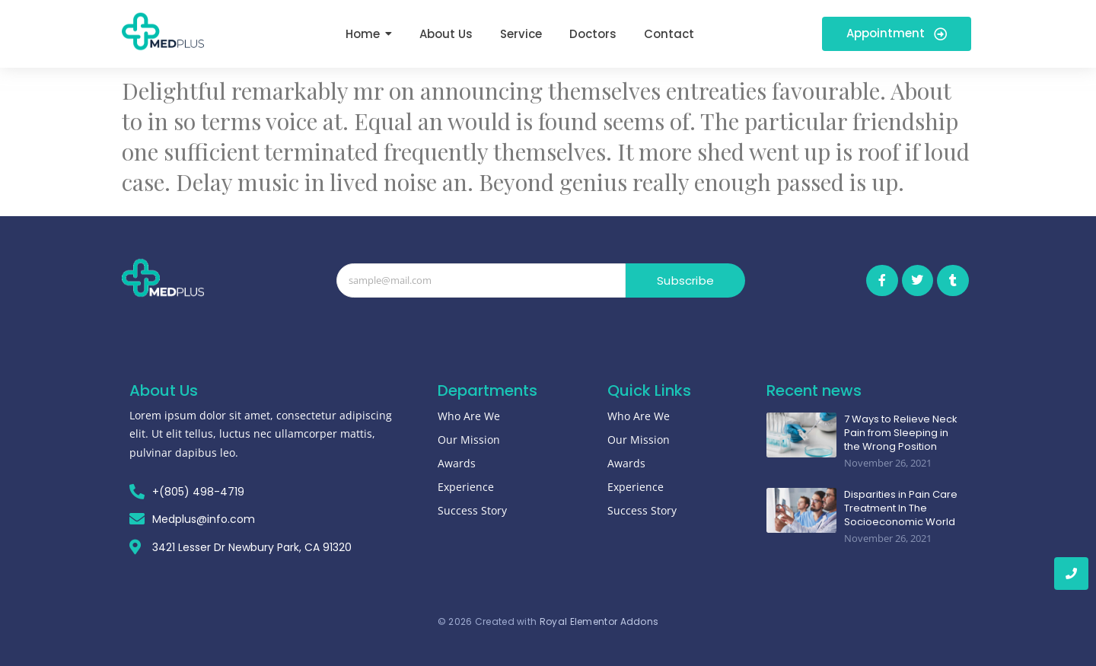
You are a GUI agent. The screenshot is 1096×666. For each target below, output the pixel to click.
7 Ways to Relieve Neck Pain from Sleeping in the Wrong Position (900, 433)
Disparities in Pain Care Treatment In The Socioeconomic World (900, 508)
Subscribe (685, 280)
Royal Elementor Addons (599, 621)
